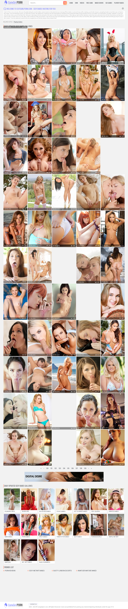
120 (47, 468)
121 (51, 468)
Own (76, 3)
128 (81, 468)
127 (77, 468)
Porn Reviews (10, 571)
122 (56, 468)
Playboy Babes (119, 3)
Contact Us (33, 604)
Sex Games (109, 3)
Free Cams (89, 3)
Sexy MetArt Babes (37, 571)
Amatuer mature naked (87, 571)
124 (64, 468)
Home (71, 3)
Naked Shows (99, 3)
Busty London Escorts (63, 571)
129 (85, 468)
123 (60, 468)
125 (68, 468)
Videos (82, 3)
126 (72, 468)
